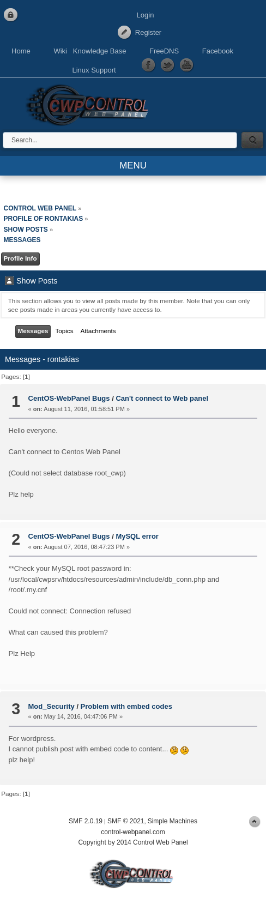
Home (21, 51)
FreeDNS (164, 51)
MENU (133, 165)
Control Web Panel (90, 103)
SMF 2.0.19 (85, 821)
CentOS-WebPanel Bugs (69, 398)
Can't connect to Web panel (162, 398)
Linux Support (94, 70)
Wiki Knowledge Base (89, 51)
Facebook (217, 51)
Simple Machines (172, 821)
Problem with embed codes (126, 706)
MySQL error (137, 536)
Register (148, 32)
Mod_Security (51, 706)
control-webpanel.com (133, 832)
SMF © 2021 (125, 821)
